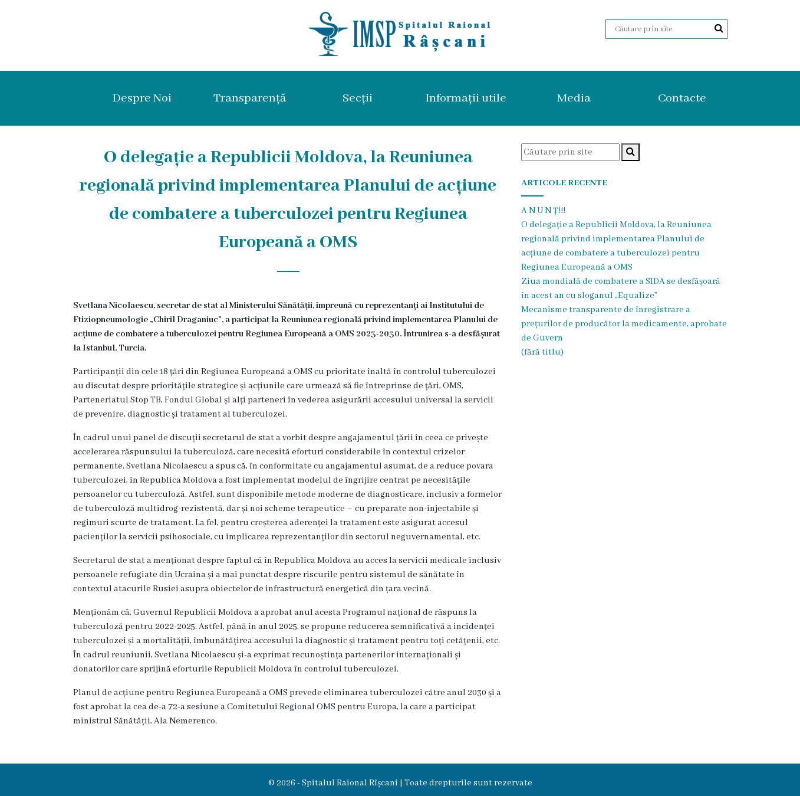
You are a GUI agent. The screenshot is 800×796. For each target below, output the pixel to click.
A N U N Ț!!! (543, 210)
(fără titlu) (542, 352)
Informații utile (465, 98)
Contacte (682, 98)
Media (574, 98)
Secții (358, 98)
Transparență (249, 98)
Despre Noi (142, 98)
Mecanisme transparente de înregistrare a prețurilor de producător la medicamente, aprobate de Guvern (624, 323)
